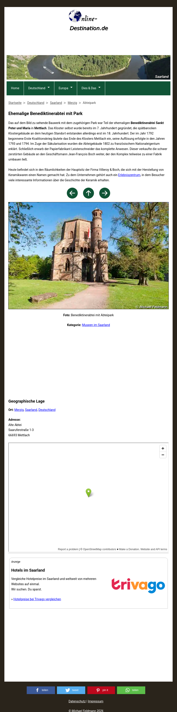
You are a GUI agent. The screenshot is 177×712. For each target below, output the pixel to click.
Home (15, 88)
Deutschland (36, 88)
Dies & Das (88, 88)
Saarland (31, 410)
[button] (41, 690)
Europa (63, 88)
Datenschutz (77, 701)
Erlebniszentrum (129, 175)
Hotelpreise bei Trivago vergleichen (37, 599)
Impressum (95, 701)
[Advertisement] (88, 44)
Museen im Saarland (96, 325)
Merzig (19, 410)
